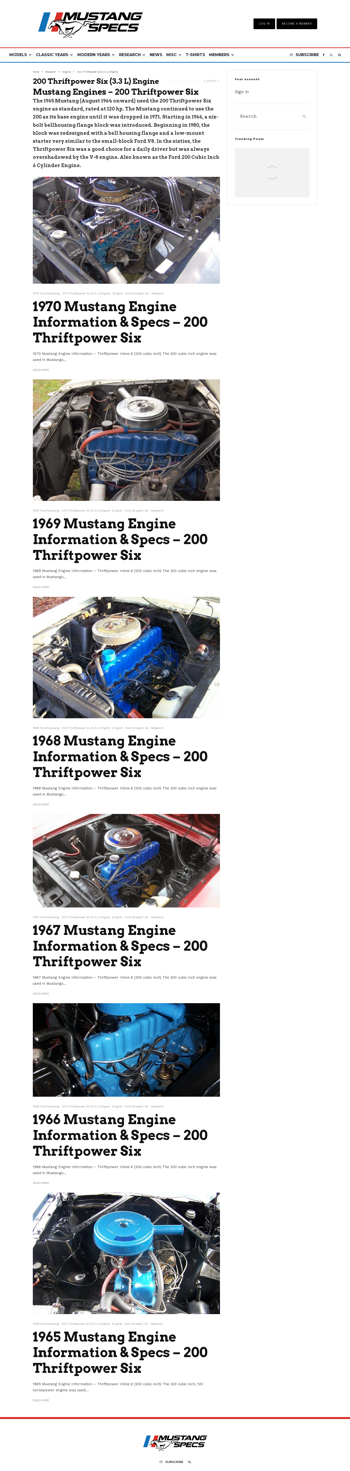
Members (219, 54)
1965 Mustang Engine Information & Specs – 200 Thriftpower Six (120, 1352)
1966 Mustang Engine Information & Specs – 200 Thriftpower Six (120, 1135)
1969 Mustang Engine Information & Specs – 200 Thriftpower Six (120, 539)
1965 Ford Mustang (46, 1324)
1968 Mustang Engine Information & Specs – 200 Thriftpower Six (120, 756)
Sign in (242, 91)
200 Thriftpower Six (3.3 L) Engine (86, 293)
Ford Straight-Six (137, 293)
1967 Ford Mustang (46, 917)
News (156, 54)
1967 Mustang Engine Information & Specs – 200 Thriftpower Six (120, 946)
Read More (41, 370)
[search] (304, 116)
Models (18, 54)
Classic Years (52, 54)
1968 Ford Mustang (46, 728)
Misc (171, 54)
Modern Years (93, 54)
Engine (118, 293)
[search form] (267, 116)
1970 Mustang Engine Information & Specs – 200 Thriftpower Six (120, 322)
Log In (264, 23)
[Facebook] (323, 55)
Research (130, 54)
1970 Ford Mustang (46, 293)
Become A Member (297, 23)
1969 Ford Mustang (46, 510)
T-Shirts (195, 54)
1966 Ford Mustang (46, 1106)
